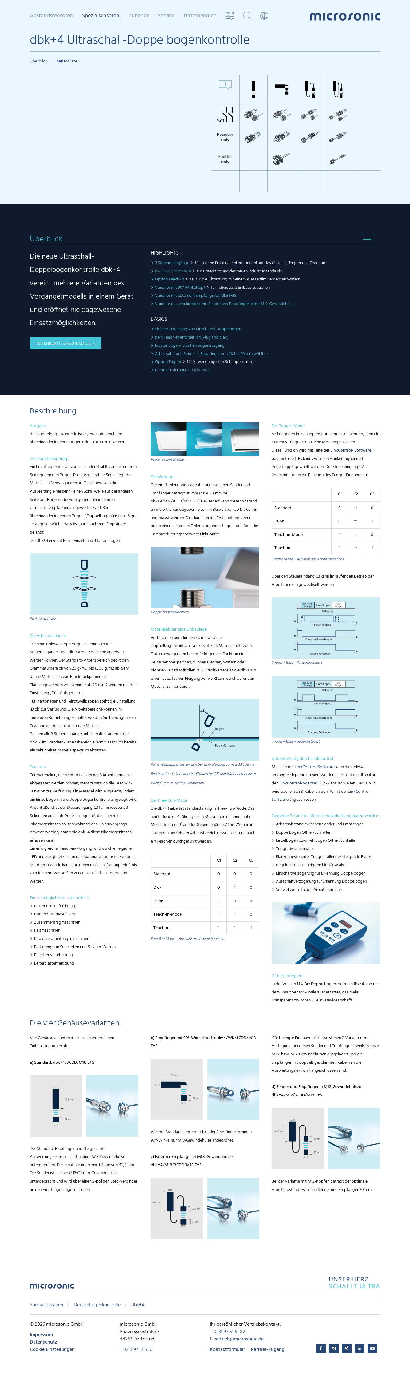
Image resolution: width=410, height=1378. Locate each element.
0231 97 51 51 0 (138, 1350)
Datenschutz (43, 1342)
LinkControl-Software (315, 767)
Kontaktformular (227, 1350)
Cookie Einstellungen (52, 1350)
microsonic (52, 1288)
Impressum (41, 1335)
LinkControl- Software (350, 450)
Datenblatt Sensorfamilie (63, 343)
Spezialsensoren (100, 16)
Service (166, 16)
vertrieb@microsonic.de (238, 1339)
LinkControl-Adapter (298, 783)
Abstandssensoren (51, 16)
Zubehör (139, 16)
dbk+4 (138, 1305)
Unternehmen (200, 16)
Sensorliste (67, 61)
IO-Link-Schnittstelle (173, 271)
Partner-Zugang (268, 1350)
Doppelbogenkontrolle (97, 1305)
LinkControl (202, 370)
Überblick (38, 61)
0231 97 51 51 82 (229, 1332)
